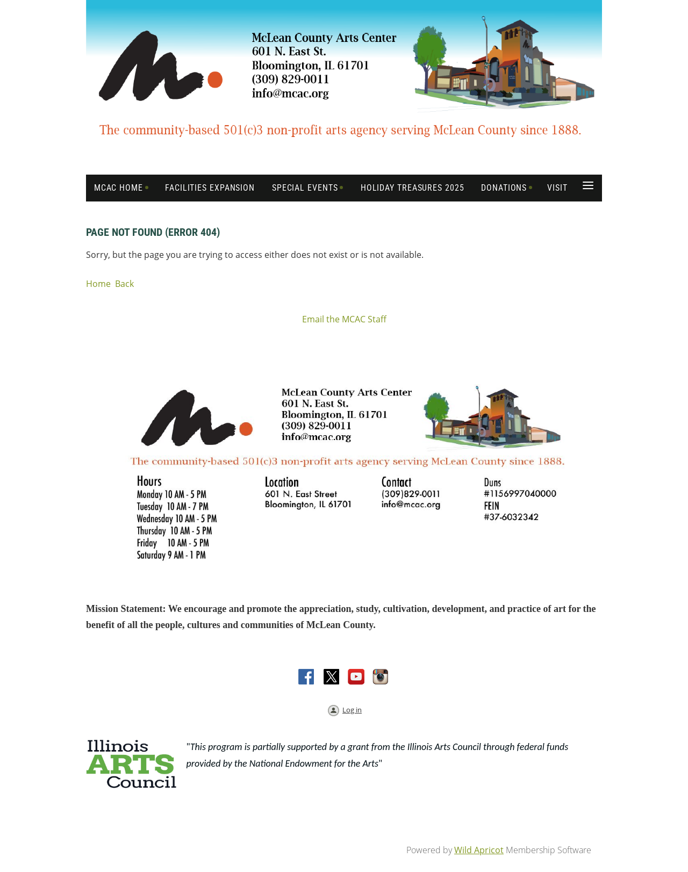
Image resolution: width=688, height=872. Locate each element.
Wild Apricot (479, 850)
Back (124, 284)
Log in (352, 710)
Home (98, 284)
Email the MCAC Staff (344, 319)
